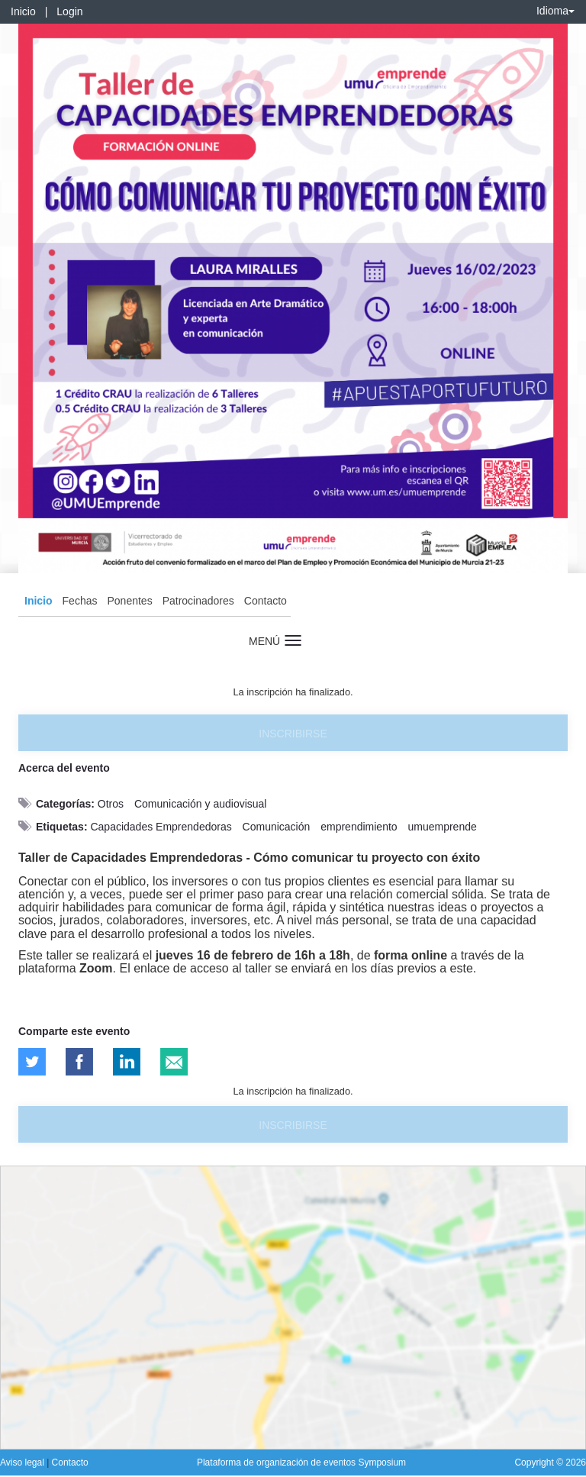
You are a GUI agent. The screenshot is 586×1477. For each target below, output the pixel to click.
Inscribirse (293, 733)
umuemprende (441, 827)
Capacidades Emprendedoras (160, 827)
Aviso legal (23, 1462)
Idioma (555, 11)
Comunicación (277, 827)
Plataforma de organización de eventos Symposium (301, 1462)
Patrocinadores (198, 601)
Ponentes (129, 601)
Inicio (23, 11)
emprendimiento (358, 827)
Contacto (265, 601)
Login (69, 11)
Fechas (80, 601)
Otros (111, 804)
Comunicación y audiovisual (200, 804)
